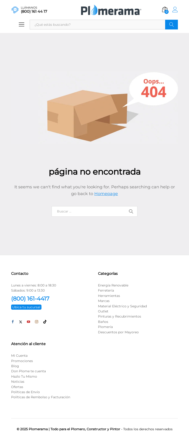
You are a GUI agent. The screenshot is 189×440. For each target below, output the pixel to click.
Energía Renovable (113, 285)
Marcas (104, 301)
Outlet (103, 311)
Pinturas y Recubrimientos (119, 316)
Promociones (22, 361)
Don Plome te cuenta (28, 371)
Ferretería (106, 290)
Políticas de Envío (25, 392)
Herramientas (109, 296)
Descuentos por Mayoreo (118, 332)
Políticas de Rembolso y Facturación (40, 397)
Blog (15, 366)
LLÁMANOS (29, 7)
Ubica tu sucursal (26, 307)
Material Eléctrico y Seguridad (122, 306)
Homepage (106, 193)
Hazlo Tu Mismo (24, 376)
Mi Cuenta (19, 355)
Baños (103, 322)
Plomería (105, 327)
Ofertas (17, 387)
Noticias (17, 381)
